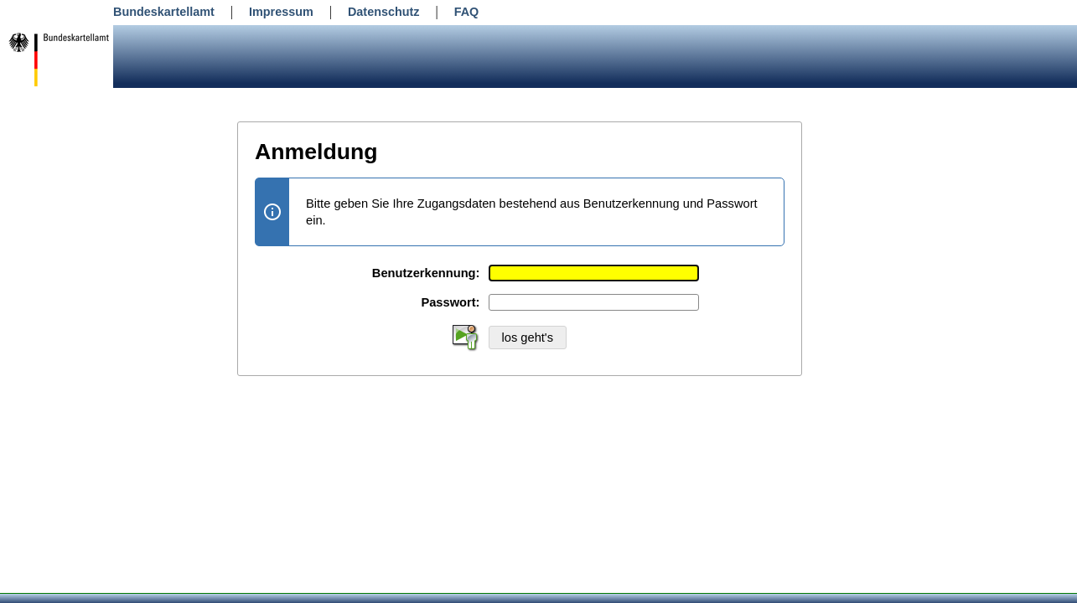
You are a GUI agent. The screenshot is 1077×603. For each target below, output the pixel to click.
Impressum (281, 11)
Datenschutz (384, 11)
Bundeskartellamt (164, 11)
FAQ (466, 11)
